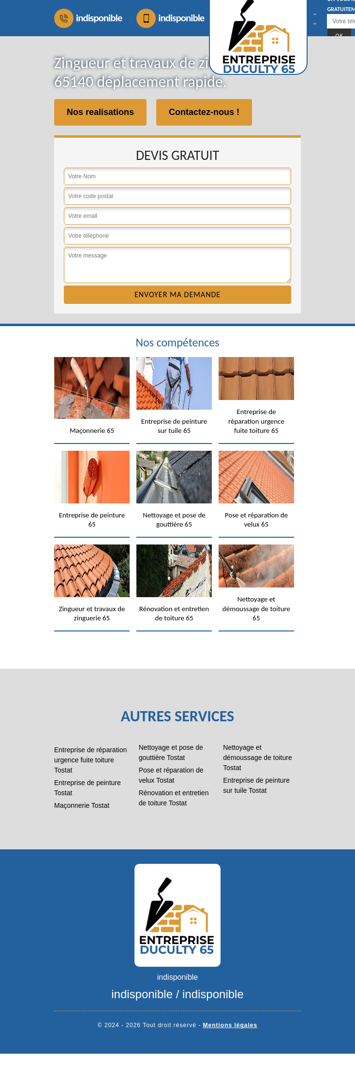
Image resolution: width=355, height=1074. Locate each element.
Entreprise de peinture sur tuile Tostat (256, 785)
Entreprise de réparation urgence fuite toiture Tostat (90, 760)
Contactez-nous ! (204, 112)
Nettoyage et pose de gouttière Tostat (171, 752)
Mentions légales (230, 1025)
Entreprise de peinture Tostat (87, 788)
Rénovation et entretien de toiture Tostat (174, 798)
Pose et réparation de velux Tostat (171, 775)
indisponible (88, 18)
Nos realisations (100, 112)
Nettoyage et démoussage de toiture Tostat (257, 758)
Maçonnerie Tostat (81, 805)
